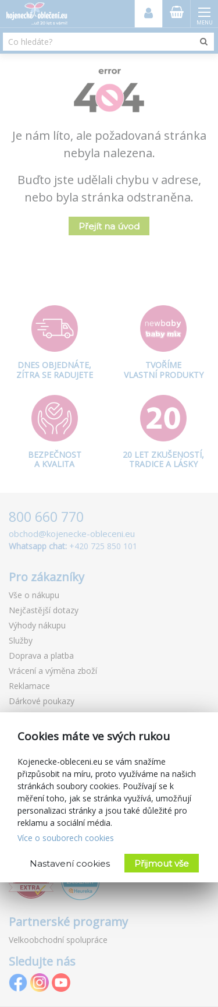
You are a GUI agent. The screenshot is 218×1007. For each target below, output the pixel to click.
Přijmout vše (161, 863)
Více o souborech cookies (65, 837)
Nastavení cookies (70, 863)
